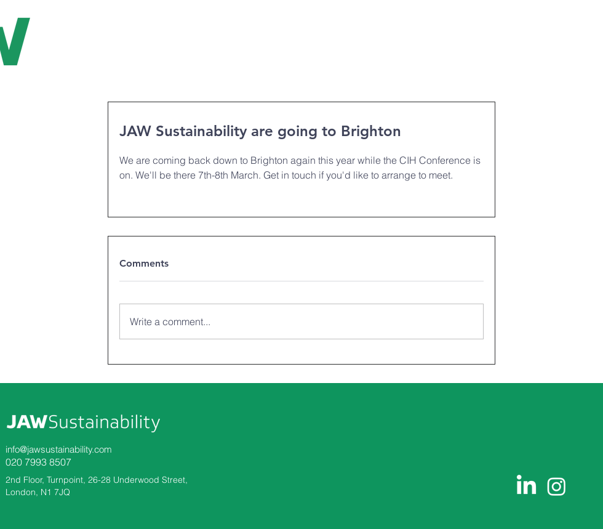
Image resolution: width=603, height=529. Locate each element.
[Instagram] (557, 486)
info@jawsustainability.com (59, 449)
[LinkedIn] (526, 486)
